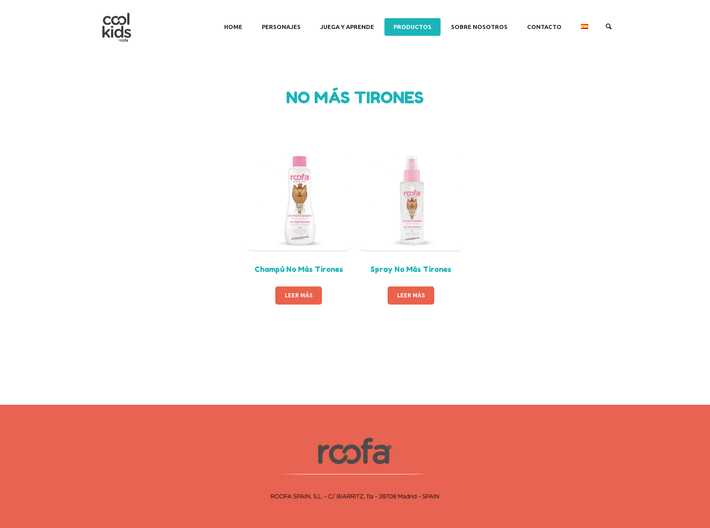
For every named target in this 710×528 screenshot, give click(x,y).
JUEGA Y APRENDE (347, 27)
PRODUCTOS (412, 27)
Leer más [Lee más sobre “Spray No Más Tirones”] (411, 295)
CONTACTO (544, 27)
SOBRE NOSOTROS (479, 27)
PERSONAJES (281, 27)
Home (233, 27)
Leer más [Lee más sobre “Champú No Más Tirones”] (298, 295)
